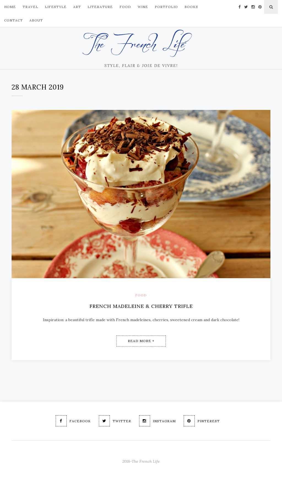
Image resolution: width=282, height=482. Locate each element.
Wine (143, 7)
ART (77, 7)
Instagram (157, 420)
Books (191, 7)
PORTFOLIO (166, 7)
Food (141, 295)
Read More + (141, 341)
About (36, 20)
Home (10, 7)
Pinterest (202, 420)
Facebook (73, 420)
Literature (100, 7)
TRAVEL (30, 7)
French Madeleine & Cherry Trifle (141, 306)
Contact (13, 20)
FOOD (125, 7)
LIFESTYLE (56, 7)
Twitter (115, 420)
